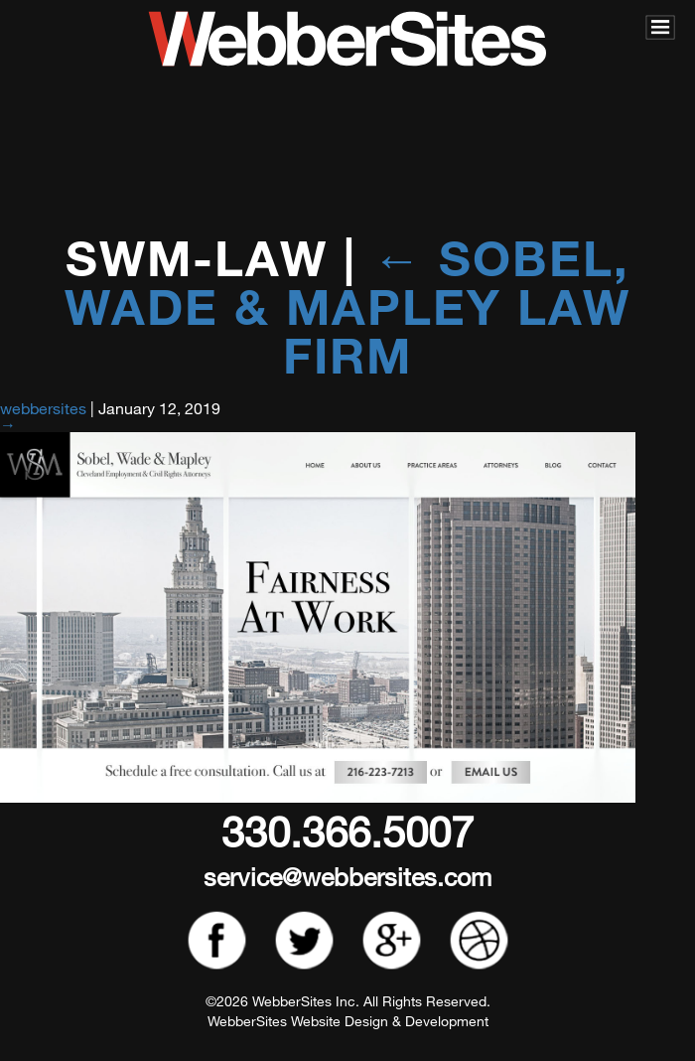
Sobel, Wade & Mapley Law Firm (347, 305)
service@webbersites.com (347, 875)
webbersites (43, 407)
